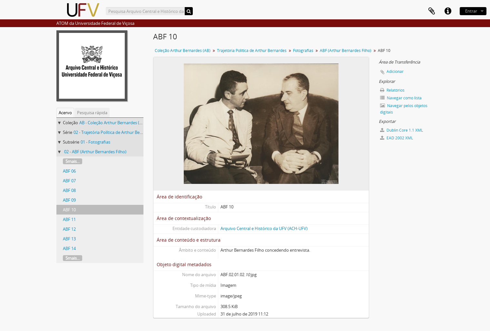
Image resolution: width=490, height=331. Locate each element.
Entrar (471, 11)
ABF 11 (69, 219)
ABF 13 (69, 239)
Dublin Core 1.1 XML (401, 130)
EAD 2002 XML (396, 138)
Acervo (65, 112)
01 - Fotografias (95, 142)
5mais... (72, 161)
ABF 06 (69, 171)
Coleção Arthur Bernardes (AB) (183, 50)
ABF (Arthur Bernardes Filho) (345, 50)
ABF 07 (69, 181)
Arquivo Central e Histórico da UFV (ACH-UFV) (264, 228)
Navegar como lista (401, 98)
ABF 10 (69, 210)
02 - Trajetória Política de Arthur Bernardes (114, 132)
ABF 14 (69, 248)
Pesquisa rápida (92, 112)
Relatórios (392, 90)
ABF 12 (69, 229)
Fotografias (303, 50)
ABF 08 (69, 190)
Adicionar (395, 71)
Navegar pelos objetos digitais (403, 109)
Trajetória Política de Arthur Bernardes (252, 50)
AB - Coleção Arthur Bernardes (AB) (112, 122)
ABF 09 (69, 200)
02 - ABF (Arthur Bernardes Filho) (95, 152)
